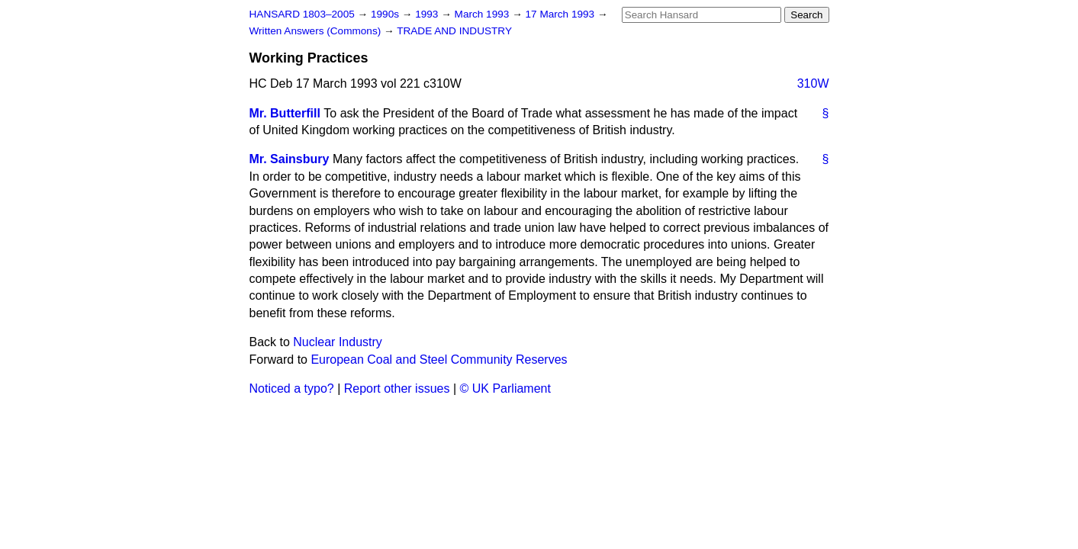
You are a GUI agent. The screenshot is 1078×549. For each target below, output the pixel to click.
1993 (428, 14)
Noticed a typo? (291, 388)
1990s (386, 14)
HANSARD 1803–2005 (302, 14)
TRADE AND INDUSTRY (454, 31)
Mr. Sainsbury (289, 158)
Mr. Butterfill (284, 113)
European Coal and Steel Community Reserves (439, 359)
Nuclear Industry (337, 342)
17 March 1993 (561, 14)
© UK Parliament (505, 388)
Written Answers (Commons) (317, 31)
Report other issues (397, 388)
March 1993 (484, 14)
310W (813, 83)
